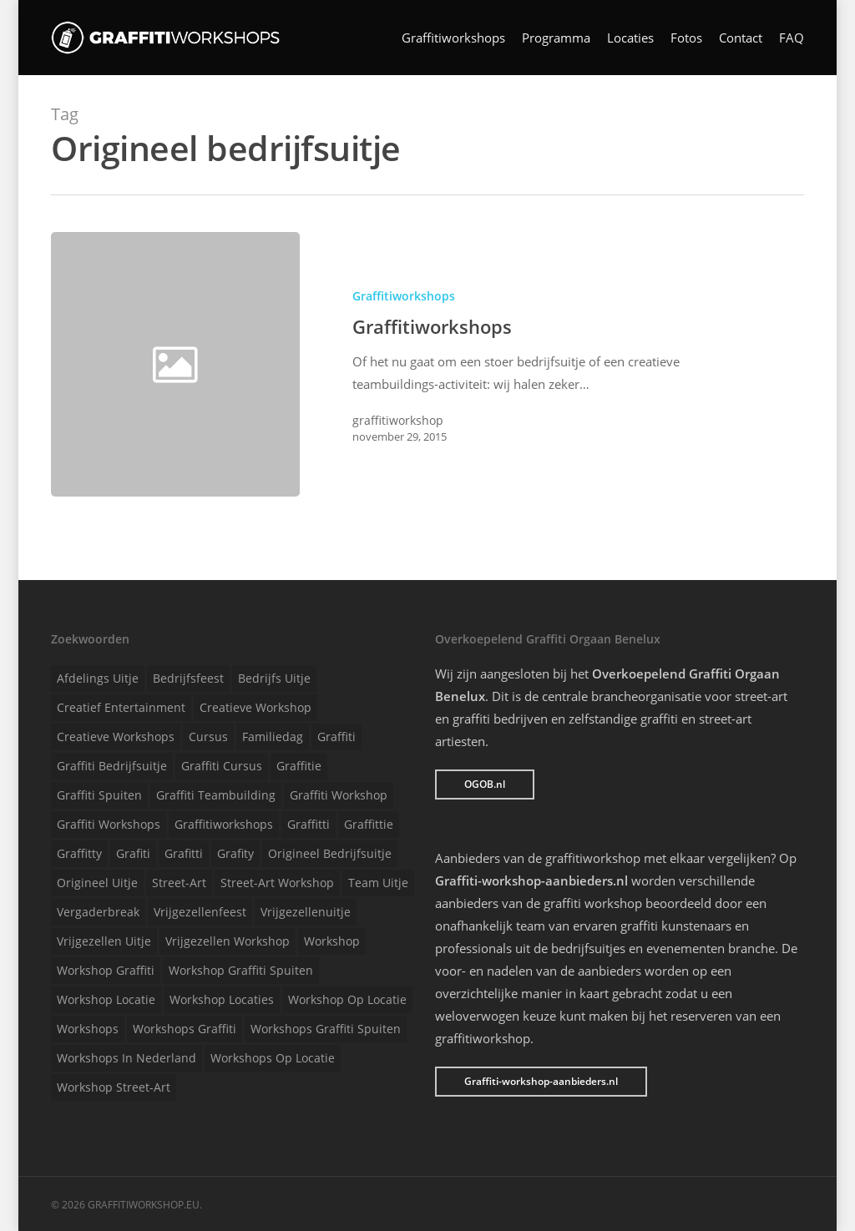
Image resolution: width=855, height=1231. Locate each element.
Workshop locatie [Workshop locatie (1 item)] (106, 999)
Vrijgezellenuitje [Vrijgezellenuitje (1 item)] (306, 912)
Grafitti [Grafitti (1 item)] (183, 853)
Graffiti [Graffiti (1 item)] (336, 736)
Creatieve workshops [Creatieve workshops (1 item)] (116, 736)
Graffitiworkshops (453, 38)
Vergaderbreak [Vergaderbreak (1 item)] (98, 912)
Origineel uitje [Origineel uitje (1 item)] (97, 882)
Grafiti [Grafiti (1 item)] (133, 853)
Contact (740, 38)
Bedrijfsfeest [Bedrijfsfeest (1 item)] (188, 678)
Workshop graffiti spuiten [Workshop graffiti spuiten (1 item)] (241, 970)
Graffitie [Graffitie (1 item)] (298, 766)
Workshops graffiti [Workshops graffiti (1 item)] (184, 1029)
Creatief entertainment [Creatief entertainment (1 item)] (121, 707)
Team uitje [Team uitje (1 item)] (378, 882)
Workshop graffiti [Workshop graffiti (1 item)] (105, 970)
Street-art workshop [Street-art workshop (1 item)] (277, 882)
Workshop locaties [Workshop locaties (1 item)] (221, 999)
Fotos (686, 38)
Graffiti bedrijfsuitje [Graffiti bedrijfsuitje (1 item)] (112, 766)
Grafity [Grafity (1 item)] (235, 853)
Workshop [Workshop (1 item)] (332, 941)
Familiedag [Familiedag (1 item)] (272, 736)
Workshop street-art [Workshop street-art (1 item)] (113, 1087)
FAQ (791, 38)
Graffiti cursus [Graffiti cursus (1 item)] (221, 766)
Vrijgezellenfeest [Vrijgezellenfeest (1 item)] (200, 912)
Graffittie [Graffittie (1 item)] (368, 824)
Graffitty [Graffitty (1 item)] (79, 853)
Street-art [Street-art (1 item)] (179, 882)
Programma (556, 38)
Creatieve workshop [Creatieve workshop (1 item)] (255, 707)
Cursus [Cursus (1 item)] (208, 736)
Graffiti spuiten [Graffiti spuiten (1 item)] (99, 795)
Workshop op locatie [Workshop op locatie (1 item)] (347, 999)
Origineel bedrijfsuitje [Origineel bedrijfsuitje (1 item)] (330, 853)
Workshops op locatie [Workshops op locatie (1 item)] (272, 1058)
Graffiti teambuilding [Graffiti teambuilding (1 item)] (216, 795)
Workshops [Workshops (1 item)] (88, 1029)
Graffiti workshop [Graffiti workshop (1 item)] (338, 795)
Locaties (630, 38)
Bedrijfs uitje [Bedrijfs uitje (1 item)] (274, 678)
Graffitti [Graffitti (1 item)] (308, 824)
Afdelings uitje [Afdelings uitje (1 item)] (98, 678)
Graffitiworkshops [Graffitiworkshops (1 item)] (224, 824)
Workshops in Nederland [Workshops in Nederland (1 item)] (126, 1058)
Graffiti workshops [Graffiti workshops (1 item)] (108, 824)
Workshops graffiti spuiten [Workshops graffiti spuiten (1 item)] (325, 1029)
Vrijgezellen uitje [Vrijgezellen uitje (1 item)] (104, 941)
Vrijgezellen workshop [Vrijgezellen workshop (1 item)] (227, 941)
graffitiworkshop (397, 420)
